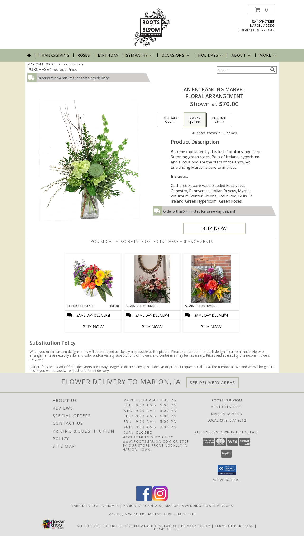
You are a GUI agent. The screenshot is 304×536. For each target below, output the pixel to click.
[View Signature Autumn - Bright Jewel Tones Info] (211, 279)
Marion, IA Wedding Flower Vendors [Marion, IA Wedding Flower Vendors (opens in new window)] (199, 505)
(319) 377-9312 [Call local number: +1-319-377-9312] (262, 30)
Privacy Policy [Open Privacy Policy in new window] (195, 525)
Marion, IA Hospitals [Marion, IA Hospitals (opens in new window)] (142, 505)
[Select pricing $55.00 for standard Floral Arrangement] (170, 120)
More (268, 55)
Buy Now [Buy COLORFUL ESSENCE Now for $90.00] (93, 327)
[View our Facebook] (144, 499)
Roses (83, 55)
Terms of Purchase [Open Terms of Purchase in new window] (234, 525)
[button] (261, 9)
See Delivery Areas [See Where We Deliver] (212, 382)
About (242, 55)
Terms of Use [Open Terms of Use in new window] (167, 529)
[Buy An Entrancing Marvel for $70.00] (214, 228)
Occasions (176, 55)
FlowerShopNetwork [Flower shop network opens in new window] (155, 525)
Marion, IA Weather (126, 514)
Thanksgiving (54, 55)
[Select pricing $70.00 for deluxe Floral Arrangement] (194, 120)
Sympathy (139, 55)
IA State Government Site (171, 514)
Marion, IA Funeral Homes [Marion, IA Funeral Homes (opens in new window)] (95, 505)
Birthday (108, 55)
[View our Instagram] (160, 499)
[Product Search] (242, 70)
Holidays (211, 55)
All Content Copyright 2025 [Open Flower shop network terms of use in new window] (105, 525)
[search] (272, 69)
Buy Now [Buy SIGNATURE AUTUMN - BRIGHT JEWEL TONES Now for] (211, 327)
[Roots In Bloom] (152, 27)
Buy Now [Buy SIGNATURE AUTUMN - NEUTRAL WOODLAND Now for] (152, 327)
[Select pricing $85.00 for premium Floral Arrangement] (219, 120)
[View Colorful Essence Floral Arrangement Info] (93, 279)
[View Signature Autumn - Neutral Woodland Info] (152, 279)
